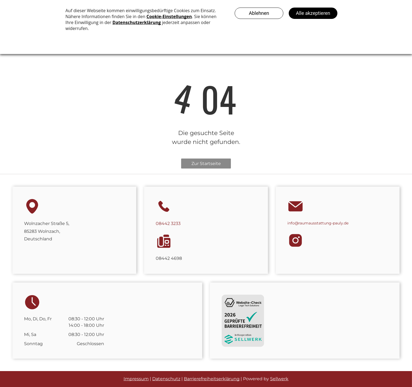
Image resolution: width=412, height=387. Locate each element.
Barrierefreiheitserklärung (212, 378)
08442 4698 (169, 258)
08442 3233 (168, 223)
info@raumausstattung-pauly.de (317, 223)
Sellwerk (279, 378)
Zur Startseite (206, 163)
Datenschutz (166, 378)
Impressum (136, 378)
